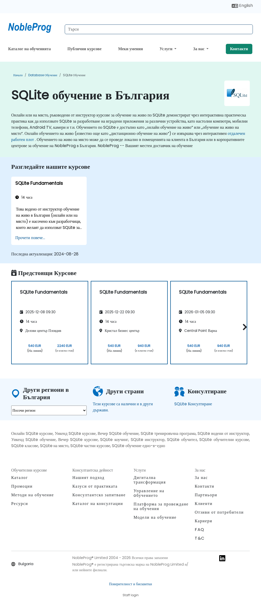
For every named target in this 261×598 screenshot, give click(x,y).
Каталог (19, 477)
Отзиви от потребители (219, 512)
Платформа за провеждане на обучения (161, 506)
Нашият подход (88, 477)
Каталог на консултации (97, 503)
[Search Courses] (159, 29)
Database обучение (42, 75)
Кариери (203, 521)
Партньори (206, 495)
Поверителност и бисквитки (130, 584)
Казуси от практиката (95, 486)
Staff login (131, 595)
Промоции (22, 486)
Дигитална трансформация (150, 480)
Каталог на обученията (29, 49)
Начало (18, 75)
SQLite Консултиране (193, 404)
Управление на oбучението (149, 493)
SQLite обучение (74, 75)
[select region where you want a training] (49, 410)
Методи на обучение (32, 495)
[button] (243, 327)
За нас (199, 49)
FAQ (199, 529)
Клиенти (204, 503)
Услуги (167, 49)
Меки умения (130, 49)
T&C (200, 538)
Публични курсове (84, 49)
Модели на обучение (155, 517)
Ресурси (19, 503)
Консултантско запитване (99, 495)
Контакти (239, 49)
